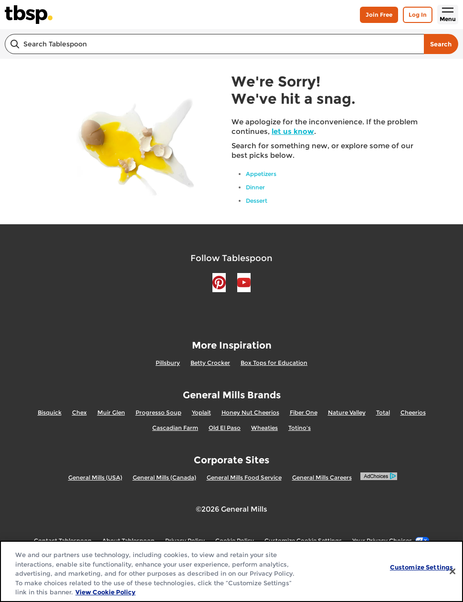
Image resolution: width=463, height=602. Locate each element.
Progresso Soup (158, 412)
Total (383, 412)
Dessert (256, 200)
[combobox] (214, 44)
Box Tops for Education (274, 362)
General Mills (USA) (95, 477)
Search (441, 44)
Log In (418, 14)
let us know (293, 131)
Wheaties (264, 427)
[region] (231, 571)
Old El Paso (225, 427)
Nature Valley (347, 412)
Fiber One (303, 412)
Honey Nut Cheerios (250, 412)
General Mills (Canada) (164, 477)
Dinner (255, 187)
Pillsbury (168, 362)
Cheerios (413, 412)
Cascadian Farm (175, 427)
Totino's (299, 427)
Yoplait (201, 412)
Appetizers (261, 173)
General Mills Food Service (244, 477)
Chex (79, 412)
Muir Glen (111, 412)
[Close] (452, 571)
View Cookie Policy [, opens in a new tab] (105, 592)
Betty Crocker (210, 362)
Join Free (379, 14)
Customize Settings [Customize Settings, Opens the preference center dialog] (421, 567)
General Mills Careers (322, 477)
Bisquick (50, 412)
